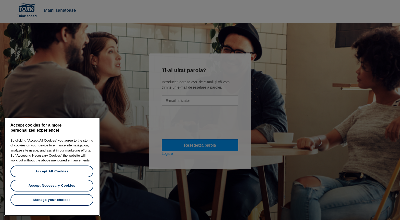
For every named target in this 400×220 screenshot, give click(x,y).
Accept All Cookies (51, 171)
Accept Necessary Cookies (52, 185)
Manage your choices (52, 200)
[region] (52, 167)
